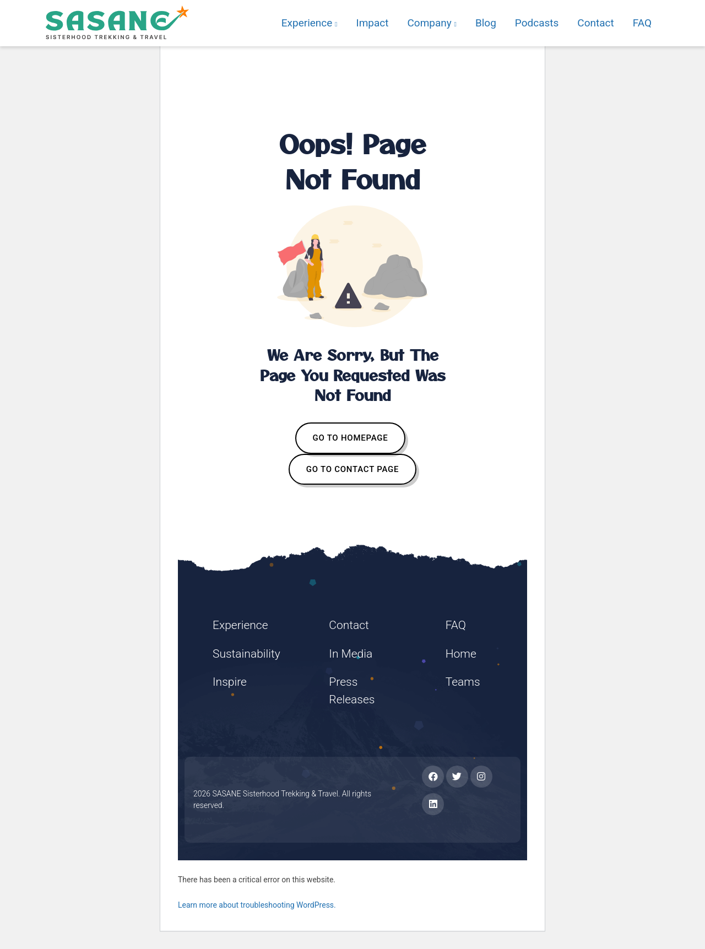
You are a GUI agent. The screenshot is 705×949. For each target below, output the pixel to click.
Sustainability (246, 653)
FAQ (642, 23)
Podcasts (537, 23)
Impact (372, 23)
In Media (350, 653)
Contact (595, 23)
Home (461, 653)
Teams (463, 681)
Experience (309, 23)
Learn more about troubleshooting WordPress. (257, 905)
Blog (485, 23)
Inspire (230, 681)
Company (431, 23)
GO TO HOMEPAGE (350, 438)
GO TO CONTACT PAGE (352, 469)
